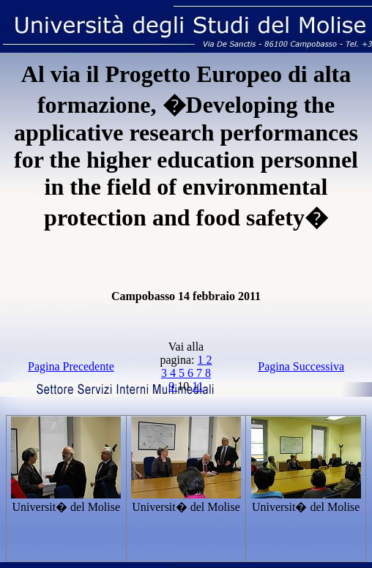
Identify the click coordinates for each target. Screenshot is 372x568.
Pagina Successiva (301, 366)
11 (197, 386)
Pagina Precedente (71, 366)
